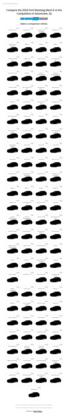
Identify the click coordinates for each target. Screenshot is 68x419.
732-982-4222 (48, 405)
